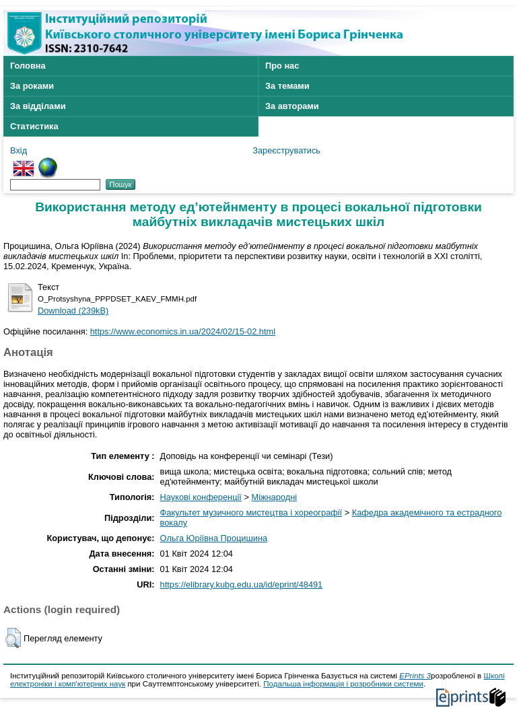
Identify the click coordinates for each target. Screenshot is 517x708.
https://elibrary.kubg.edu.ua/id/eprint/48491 (241, 584)
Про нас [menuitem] (282, 66)
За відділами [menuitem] (38, 106)
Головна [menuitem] (28, 66)
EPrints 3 (415, 676)
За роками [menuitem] (32, 86)
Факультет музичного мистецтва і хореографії (251, 512)
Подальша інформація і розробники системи (343, 684)
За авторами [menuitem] (292, 106)
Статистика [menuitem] (34, 126)
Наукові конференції (201, 497)
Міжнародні (274, 497)
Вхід (18, 150)
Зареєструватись (286, 150)
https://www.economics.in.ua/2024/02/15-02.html (182, 331)
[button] (13, 638)
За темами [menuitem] (287, 86)
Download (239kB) (73, 311)
